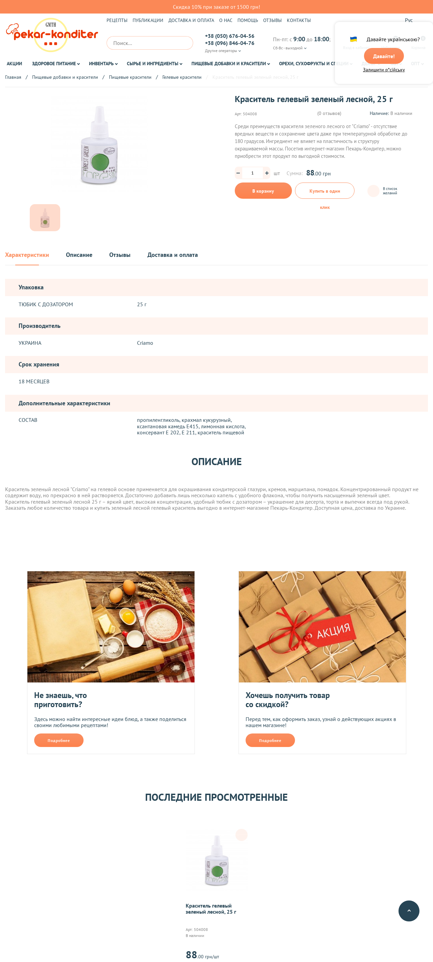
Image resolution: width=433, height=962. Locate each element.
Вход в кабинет (356, 43)
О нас (225, 20)
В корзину (263, 191)
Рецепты (117, 20)
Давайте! (384, 56)
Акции (14, 64)
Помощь (247, 20)
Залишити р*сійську (384, 70)
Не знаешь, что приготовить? (60, 700)
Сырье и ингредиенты (152, 64)
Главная (13, 77)
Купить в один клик (325, 193)
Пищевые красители (130, 77)
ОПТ (415, 64)
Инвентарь (101, 64)
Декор (369, 64)
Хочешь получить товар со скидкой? (288, 700)
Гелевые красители (182, 77)
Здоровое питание (54, 64)
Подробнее (59, 740)
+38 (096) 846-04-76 (229, 43)
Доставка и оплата (191, 20)
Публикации (148, 20)
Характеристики (27, 255)
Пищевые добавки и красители (228, 64)
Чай (393, 64)
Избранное (390, 43)
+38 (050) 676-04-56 (229, 36)
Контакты (299, 20)
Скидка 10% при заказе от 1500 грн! (216, 6)
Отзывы (272, 20)
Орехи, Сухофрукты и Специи (313, 64)
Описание (79, 255)
